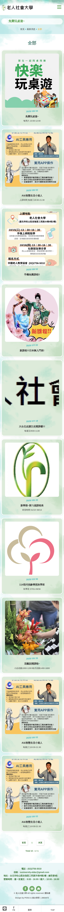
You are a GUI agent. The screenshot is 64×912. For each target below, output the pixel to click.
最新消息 (31, 29)
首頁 (22, 29)
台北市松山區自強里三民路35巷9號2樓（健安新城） (34, 876)
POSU (27, 898)
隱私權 (47, 893)
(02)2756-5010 (35, 869)
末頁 (40, 842)
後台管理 (36, 898)
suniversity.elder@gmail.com (34, 872)
